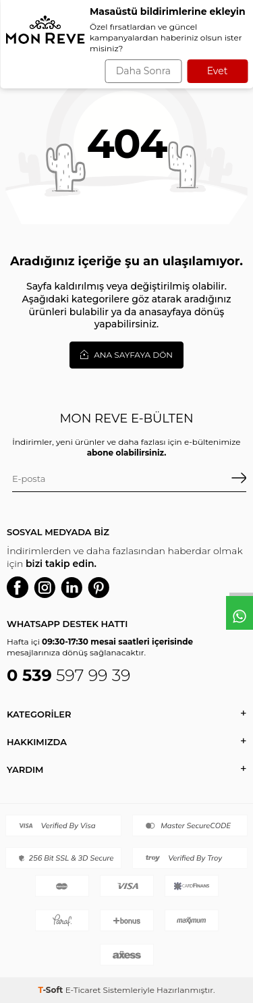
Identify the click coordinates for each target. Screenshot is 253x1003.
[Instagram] (44, 587)
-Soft (51, 990)
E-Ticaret (83, 990)
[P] (98, 587)
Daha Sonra (143, 71)
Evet (217, 71)
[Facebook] (17, 587)
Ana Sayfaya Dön (126, 354)
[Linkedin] (71, 587)
